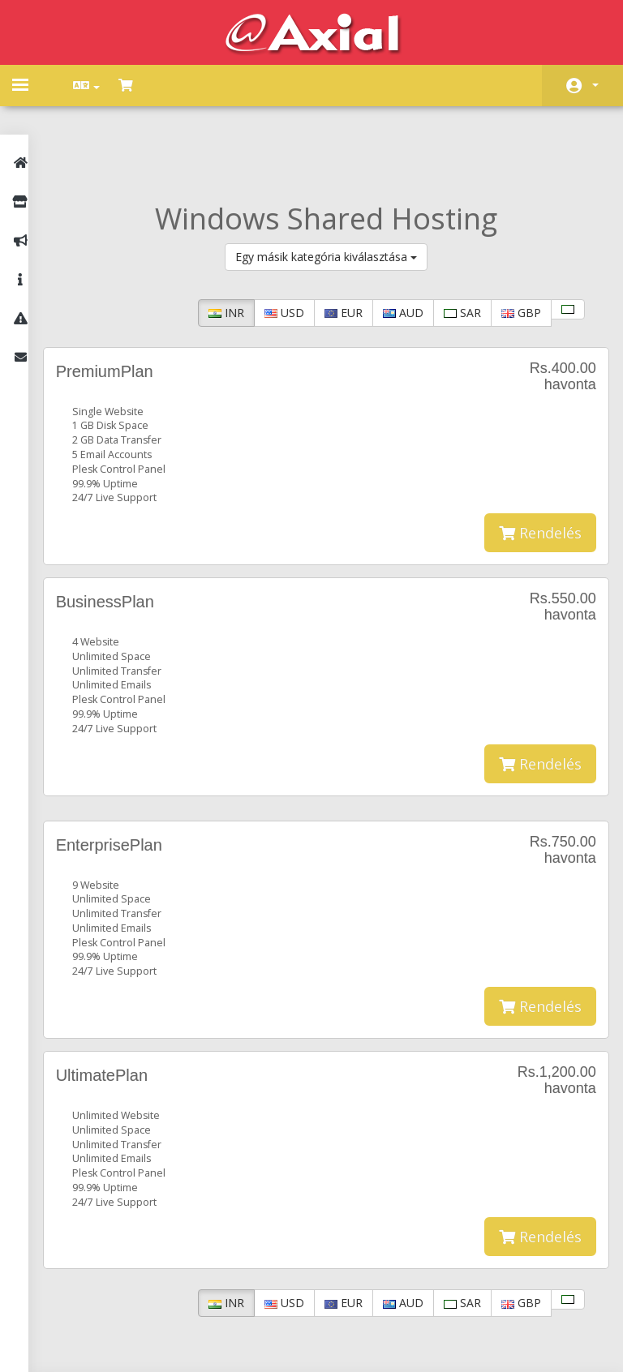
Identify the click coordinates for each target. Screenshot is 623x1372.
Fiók (595, 85)
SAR (451, 240)
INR (216, 240)
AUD (392, 240)
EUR (333, 240)
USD (274, 240)
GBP (511, 240)
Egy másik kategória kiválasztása (332, 184)
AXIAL (353, 1343)
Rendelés (529, 461)
